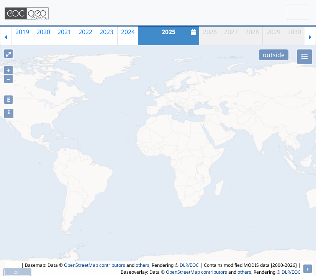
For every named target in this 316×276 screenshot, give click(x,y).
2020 (43, 32)
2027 (231, 32)
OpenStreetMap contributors (94, 265)
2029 (273, 32)
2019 (22, 32)
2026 (210, 32)
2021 (64, 32)
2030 (294, 32)
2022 (85, 32)
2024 (128, 32)
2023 (106, 32)
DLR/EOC (189, 265)
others (142, 265)
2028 (252, 32)
